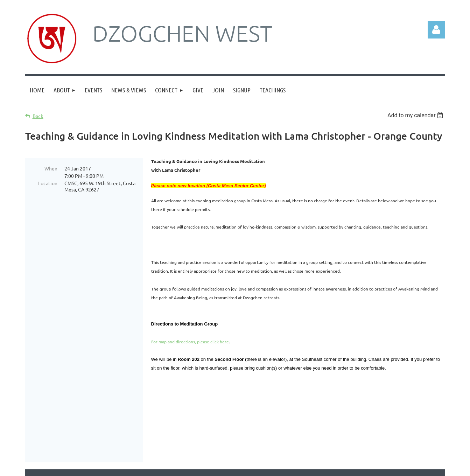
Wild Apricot (362, 467)
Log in (436, 29)
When (50, 168)
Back (38, 116)
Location (47, 183)
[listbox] (416, 115)
